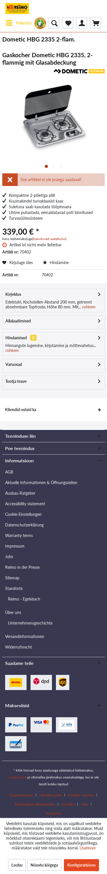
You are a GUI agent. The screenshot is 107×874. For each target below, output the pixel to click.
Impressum (15, 546)
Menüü (19, 22)
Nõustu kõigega (44, 865)
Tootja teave (16, 381)
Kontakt (67, 804)
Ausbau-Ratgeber (20, 493)
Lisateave (88, 847)
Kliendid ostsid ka (20, 409)
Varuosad (13, 364)
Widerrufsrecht (18, 647)
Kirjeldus (13, 294)
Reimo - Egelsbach (24, 598)
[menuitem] (18, 23)
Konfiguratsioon (81, 865)
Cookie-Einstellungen (23, 514)
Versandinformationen (24, 636)
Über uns (13, 612)
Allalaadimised (18, 320)
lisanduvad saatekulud (49, 239)
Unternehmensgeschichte (30, 623)
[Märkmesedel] (67, 23)
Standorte (14, 588)
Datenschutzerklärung (24, 524)
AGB (9, 471)
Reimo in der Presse (22, 567)
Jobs (9, 556)
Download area (21, 795)
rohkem (88, 306)
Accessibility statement (25, 503)
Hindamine (56, 262)
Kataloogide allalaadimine (35, 804)
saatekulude (18, 777)
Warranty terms (19, 535)
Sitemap (12, 577)
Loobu (17, 865)
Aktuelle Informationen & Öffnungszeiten (41, 482)
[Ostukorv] (95, 23)
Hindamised (16, 337)
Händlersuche (50, 795)
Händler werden (81, 795)
